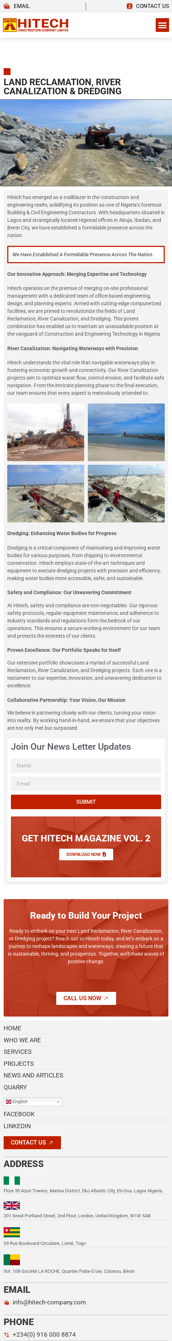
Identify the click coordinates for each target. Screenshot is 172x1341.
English (17, 1102)
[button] (162, 25)
